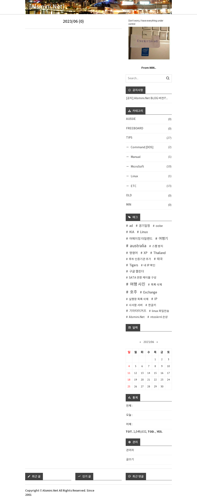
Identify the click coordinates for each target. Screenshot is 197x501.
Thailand (159, 253)
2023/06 (148, 342)
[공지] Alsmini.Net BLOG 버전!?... (147, 98)
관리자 (130, 450)
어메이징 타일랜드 (140, 239)
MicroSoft (150, 166)
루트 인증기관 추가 (140, 259)
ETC (150, 185)
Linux (150, 176)
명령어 (133, 253)
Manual (150, 156)
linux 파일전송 (160, 311)
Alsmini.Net (137, 317)
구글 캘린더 (136, 271)
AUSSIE (148, 119)
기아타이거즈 (137, 311)
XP (145, 253)
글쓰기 (130, 459)
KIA (131, 232)
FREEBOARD (148, 128)
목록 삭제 (156, 284)
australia (138, 246)
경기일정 (144, 226)
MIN (148, 204)
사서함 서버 (136, 305)
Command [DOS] (150, 147)
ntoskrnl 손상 (159, 317)
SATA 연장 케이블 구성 (142, 277)
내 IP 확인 (149, 265)
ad (131, 226)
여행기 (163, 239)
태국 (160, 259)
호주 (133, 292)
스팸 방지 (157, 246)
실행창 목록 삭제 (138, 299)
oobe (159, 226)
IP (155, 299)
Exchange (150, 292)
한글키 (152, 305)
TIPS (148, 137)
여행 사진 (137, 284)
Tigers (133, 265)
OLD (148, 195)
